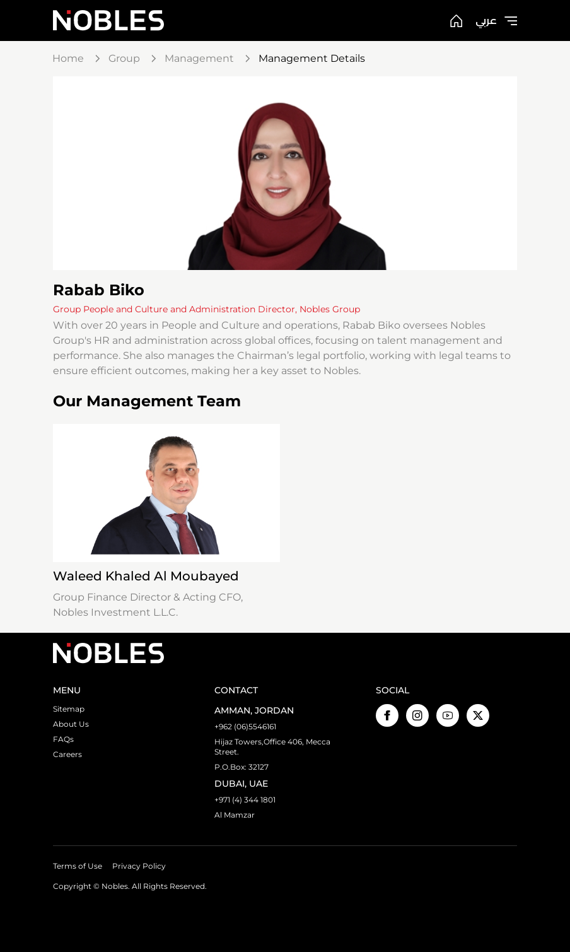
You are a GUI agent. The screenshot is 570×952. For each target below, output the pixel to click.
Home (68, 58)
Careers (67, 754)
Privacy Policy (139, 866)
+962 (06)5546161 (245, 726)
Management (199, 58)
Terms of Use (77, 866)
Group (124, 58)
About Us (71, 724)
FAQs (63, 739)
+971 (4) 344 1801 (245, 799)
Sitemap (68, 709)
